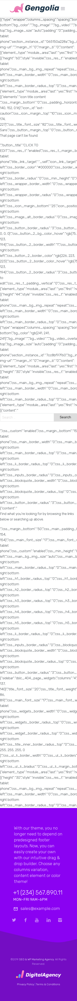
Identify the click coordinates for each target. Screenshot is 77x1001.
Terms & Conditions (48, 984)
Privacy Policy (25, 984)
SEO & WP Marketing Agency (36, 959)
